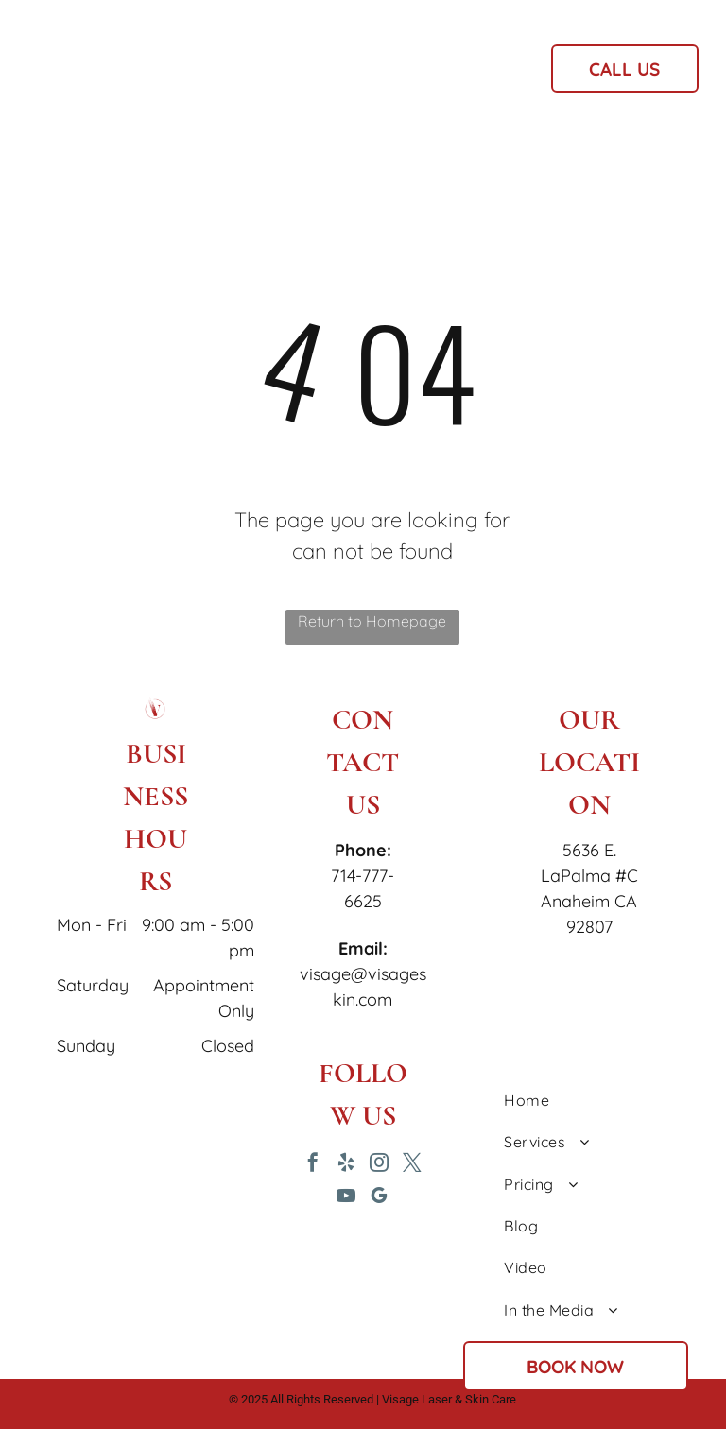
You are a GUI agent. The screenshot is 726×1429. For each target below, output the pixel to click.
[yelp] (346, 1164)
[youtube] (346, 1197)
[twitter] (412, 1164)
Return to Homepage (372, 620)
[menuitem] (252, 75)
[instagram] (379, 1164)
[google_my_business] (379, 1197)
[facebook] (313, 1164)
